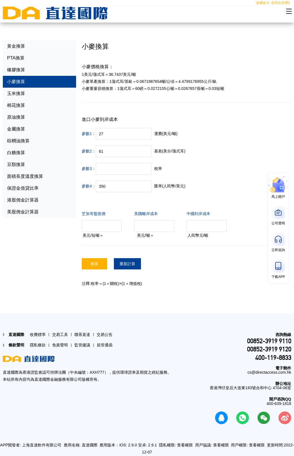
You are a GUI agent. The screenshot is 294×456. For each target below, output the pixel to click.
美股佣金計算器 (23, 211)
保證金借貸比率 (23, 188)
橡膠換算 (16, 69)
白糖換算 (16, 152)
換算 (94, 264)
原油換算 (16, 117)
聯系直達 (82, 334)
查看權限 (185, 445)
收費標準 (38, 334)
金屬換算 (16, 129)
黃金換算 (16, 46)
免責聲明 (60, 345)
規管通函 (104, 345)
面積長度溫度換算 (25, 176)
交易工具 (60, 334)
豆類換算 (16, 164)
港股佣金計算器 (23, 200)
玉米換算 (16, 93)
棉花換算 (16, 105)
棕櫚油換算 (18, 140)
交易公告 (104, 334)
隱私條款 (38, 345)
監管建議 (82, 345)
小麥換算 (16, 81)
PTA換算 (16, 58)
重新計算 (127, 264)
